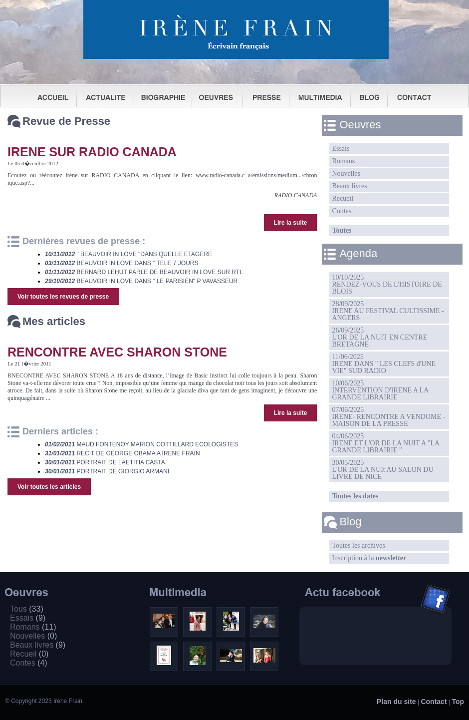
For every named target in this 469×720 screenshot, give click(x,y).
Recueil (342, 198)
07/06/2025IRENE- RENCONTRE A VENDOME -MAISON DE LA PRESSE (388, 416)
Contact (434, 702)
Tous (26, 609)
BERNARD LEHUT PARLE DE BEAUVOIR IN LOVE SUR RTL (144, 272)
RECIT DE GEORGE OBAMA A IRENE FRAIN (122, 453)
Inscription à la (369, 558)
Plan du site (396, 702)
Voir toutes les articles (49, 486)
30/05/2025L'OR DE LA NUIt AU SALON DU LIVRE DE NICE (382, 469)
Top (458, 702)
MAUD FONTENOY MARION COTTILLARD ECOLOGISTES (141, 444)
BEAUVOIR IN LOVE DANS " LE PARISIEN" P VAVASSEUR (141, 281)
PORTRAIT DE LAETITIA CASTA (105, 462)
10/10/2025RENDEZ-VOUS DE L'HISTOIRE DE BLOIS (387, 284)
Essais (340, 148)
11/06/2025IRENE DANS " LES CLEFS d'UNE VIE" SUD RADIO (384, 363)
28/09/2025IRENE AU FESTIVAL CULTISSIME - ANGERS (388, 311)
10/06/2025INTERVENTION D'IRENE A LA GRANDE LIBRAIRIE (380, 390)
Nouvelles (346, 173)
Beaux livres (349, 186)
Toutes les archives (358, 545)
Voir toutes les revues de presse (63, 296)
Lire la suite (290, 222)
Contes (341, 211)
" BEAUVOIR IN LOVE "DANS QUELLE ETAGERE (128, 254)
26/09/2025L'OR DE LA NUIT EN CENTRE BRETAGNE (379, 337)
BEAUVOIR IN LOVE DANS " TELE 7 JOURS (122, 263)
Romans (343, 161)
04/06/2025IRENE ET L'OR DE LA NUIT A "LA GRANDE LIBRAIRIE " (386, 443)
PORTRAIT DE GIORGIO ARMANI (107, 471)
